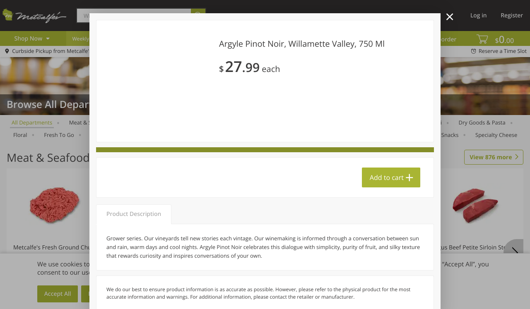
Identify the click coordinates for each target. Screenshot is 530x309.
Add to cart (387, 177)
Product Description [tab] (133, 214)
